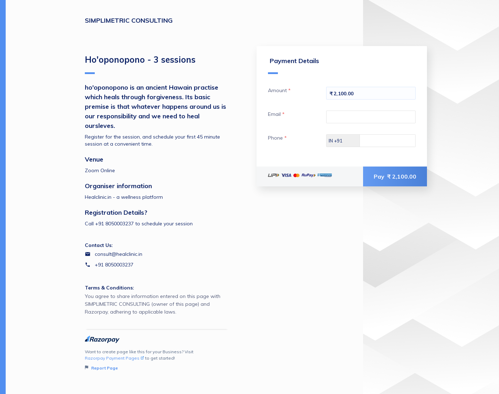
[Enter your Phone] (394, 141)
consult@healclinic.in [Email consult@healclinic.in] (118, 254)
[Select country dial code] (343, 141)
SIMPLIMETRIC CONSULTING (128, 20)
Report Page (101, 368)
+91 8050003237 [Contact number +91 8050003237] (114, 264)
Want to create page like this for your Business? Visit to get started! (157, 360)
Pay (395, 176)
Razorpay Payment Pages (114, 358)
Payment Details (293, 65)
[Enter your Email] (371, 117)
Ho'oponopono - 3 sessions (140, 64)
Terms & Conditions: (109, 288)
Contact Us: (99, 245)
